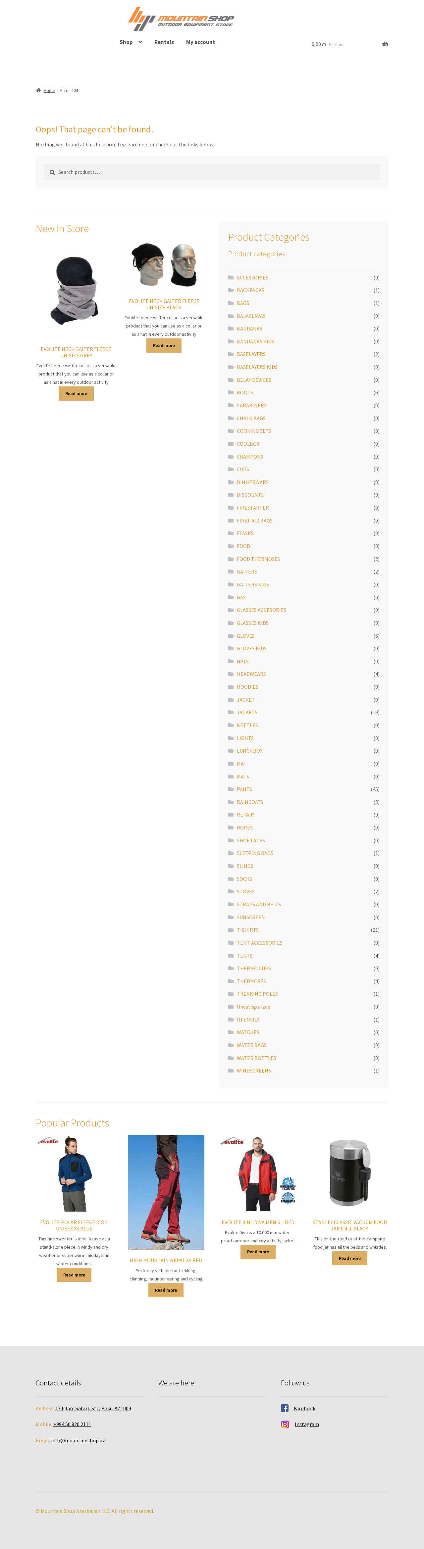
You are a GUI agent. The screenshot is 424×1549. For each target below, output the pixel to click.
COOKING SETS (254, 430)
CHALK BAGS (251, 418)
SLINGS (245, 866)
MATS (243, 776)
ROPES (245, 827)
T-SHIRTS (248, 929)
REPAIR (245, 814)
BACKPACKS (250, 290)
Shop (126, 42)
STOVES (246, 891)
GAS (241, 597)
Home (49, 90)
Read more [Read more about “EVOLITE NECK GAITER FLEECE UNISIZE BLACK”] (164, 345)
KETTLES (247, 725)
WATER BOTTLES (256, 1058)
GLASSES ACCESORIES (262, 610)
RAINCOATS (250, 802)
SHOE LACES (251, 840)
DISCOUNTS (250, 494)
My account (200, 42)
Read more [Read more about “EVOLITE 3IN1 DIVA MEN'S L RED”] (258, 1252)
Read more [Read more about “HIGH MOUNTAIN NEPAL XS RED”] (166, 1290)
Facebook (304, 1408)
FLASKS (245, 533)
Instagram (307, 1424)
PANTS (244, 789)
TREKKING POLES (257, 993)
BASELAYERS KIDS (257, 367)
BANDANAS (249, 328)
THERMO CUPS (254, 968)
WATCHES (248, 1032)
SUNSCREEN (251, 917)
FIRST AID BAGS (255, 520)
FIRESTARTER (253, 507)
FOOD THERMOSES (258, 559)
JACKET (246, 699)
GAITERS (247, 571)
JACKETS (247, 712)
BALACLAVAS (251, 316)
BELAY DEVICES (254, 379)
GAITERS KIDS (253, 584)
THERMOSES (251, 981)
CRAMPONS (250, 456)
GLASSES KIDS (253, 623)
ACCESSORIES (252, 277)
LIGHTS (245, 738)
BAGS (243, 303)
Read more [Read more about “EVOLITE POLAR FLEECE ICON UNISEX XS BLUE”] (74, 1275)
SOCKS (244, 878)
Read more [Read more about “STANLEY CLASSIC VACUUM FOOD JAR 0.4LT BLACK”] (350, 1258)
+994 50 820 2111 (72, 1424)
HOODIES (247, 686)
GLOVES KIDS (252, 648)
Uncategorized (253, 1006)
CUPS (243, 469)
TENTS (244, 955)
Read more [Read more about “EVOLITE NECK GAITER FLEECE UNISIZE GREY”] (76, 393)
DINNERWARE (253, 482)
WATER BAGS (252, 1045)
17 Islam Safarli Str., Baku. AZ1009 (93, 1408)
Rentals (164, 42)
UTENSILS (248, 1019)
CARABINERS (252, 405)
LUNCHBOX (250, 750)
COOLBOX (248, 443)
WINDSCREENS (254, 1070)
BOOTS (245, 392)
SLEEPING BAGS (255, 853)
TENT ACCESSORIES (260, 942)
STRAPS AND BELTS (259, 904)
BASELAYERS (251, 354)
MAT (242, 763)
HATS (243, 661)
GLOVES (246, 635)
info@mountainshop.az (78, 1440)
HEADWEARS (251, 674)
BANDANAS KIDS (255, 341)
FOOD (243, 546)
